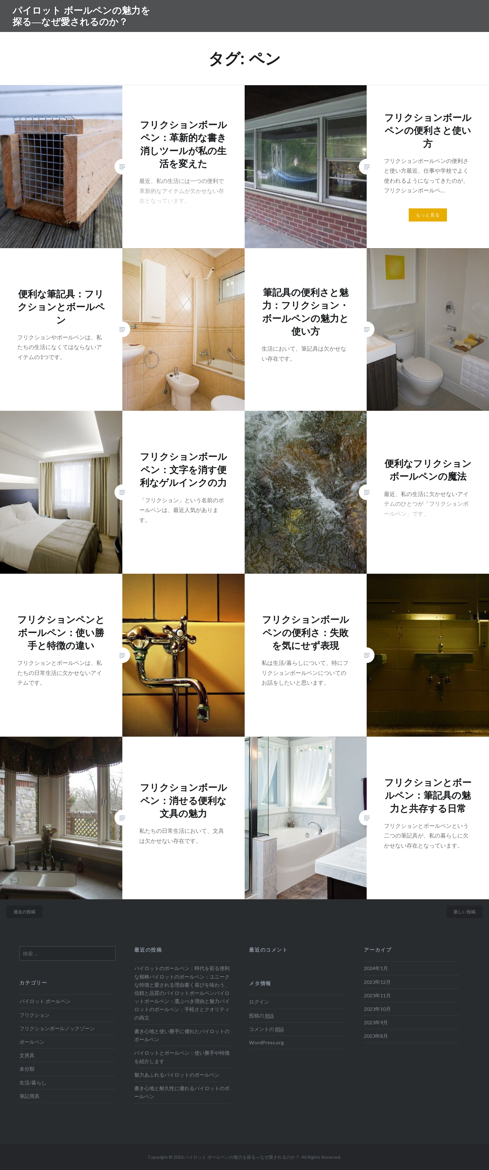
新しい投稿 (465, 911)
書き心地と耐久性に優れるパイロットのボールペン (182, 1092)
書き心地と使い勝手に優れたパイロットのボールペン (182, 1035)
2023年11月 (377, 995)
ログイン (259, 1002)
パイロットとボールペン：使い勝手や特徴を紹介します (182, 1057)
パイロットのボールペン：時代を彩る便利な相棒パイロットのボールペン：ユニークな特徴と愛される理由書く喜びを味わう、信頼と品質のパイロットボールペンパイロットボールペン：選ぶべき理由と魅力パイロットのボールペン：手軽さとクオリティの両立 (182, 992)
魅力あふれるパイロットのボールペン (177, 1075)
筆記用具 (29, 1096)
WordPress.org (266, 1042)
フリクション (34, 1015)
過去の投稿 (24, 911)
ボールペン (32, 1042)
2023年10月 (377, 1009)
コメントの (266, 1029)
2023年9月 (376, 1022)
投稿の (261, 1015)
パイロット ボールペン (45, 1001)
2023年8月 (376, 1036)
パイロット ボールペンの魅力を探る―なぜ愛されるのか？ (81, 16)
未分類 (27, 1069)
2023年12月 (377, 982)
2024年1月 (376, 968)
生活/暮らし (32, 1082)
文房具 (27, 1055)
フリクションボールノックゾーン (57, 1028)
